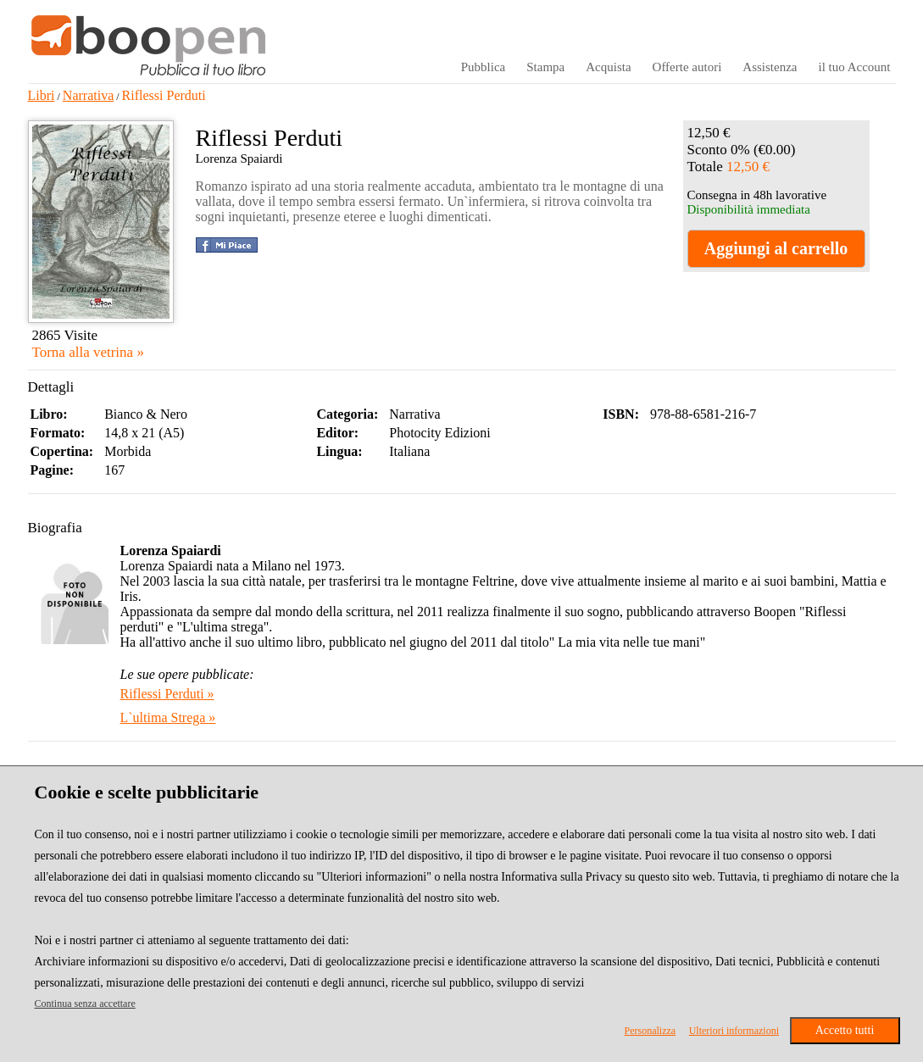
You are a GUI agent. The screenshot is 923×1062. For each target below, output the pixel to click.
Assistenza (769, 67)
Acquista (608, 67)
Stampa (545, 67)
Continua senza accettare (85, 1003)
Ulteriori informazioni (734, 1031)
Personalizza (650, 1031)
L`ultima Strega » (168, 717)
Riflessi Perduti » (167, 694)
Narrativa (88, 95)
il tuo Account (855, 67)
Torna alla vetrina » (88, 352)
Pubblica (483, 67)
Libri (41, 95)
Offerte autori (687, 67)
